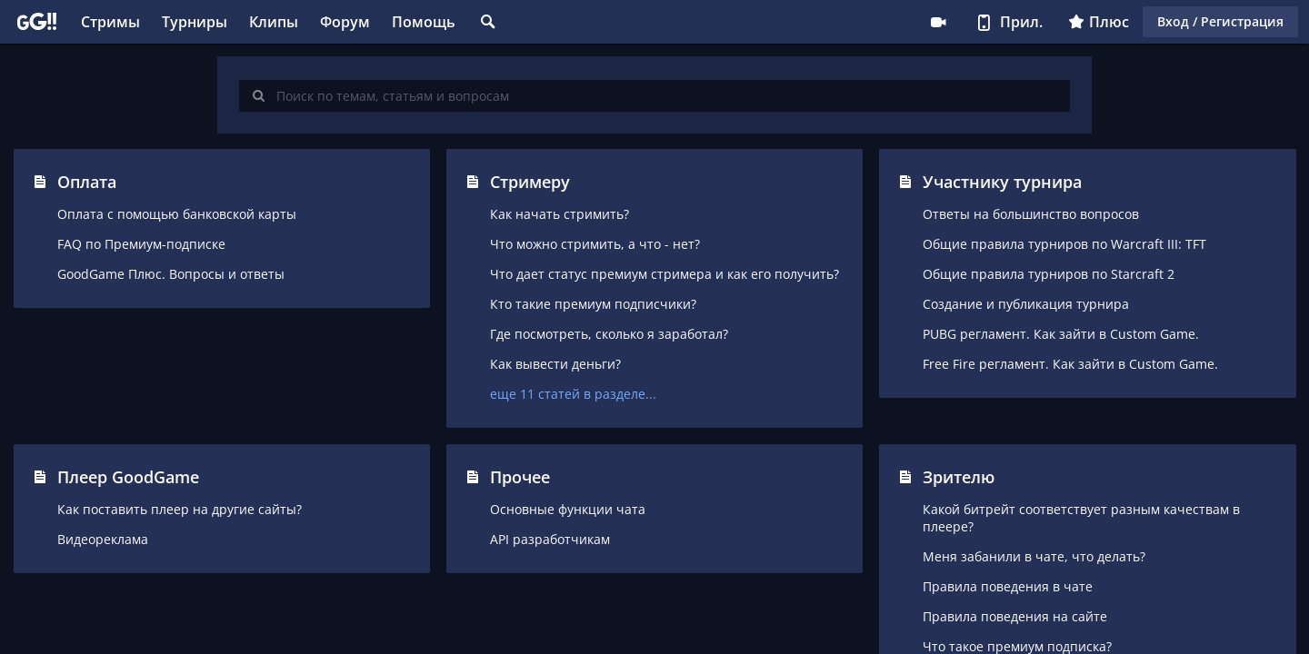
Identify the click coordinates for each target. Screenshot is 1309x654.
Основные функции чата (567, 509)
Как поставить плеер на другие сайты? (179, 509)
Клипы (273, 22)
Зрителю (958, 477)
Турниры (194, 22)
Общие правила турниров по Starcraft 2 (1048, 273)
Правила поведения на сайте (1015, 616)
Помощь (423, 22)
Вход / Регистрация (1220, 21)
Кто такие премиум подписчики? (593, 303)
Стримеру (938, 22)
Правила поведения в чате (1008, 586)
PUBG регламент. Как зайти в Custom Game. (1061, 333)
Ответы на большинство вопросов (1031, 214)
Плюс (1098, 22)
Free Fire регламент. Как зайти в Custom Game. (1070, 363)
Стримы (110, 22)
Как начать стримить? (559, 214)
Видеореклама (102, 539)
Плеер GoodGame (128, 477)
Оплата (86, 182)
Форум (345, 22)
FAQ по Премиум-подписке (141, 244)
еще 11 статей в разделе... (573, 393)
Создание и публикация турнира (1026, 303)
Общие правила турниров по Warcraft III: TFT (1064, 244)
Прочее (520, 477)
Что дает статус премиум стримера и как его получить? (664, 273)
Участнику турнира (1002, 182)
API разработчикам (550, 539)
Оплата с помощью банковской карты (176, 214)
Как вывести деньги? (555, 363)
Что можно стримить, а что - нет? (595, 244)
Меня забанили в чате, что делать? (1034, 556)
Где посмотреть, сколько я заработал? (609, 333)
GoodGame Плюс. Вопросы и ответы (171, 273)
